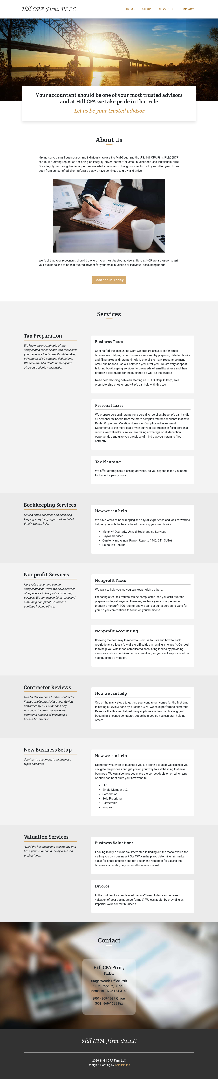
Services (166, 9)
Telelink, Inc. (122, 1065)
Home (130, 9)
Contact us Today (109, 280)
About (147, 9)
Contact (187, 9)
